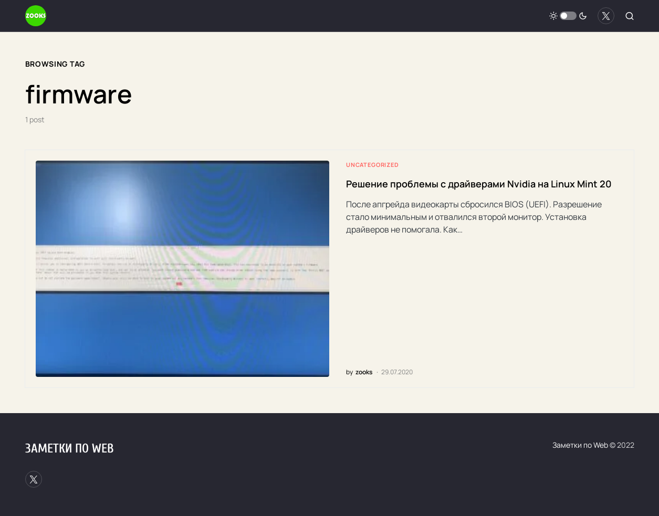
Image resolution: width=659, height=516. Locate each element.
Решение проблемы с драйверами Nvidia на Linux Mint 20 (479, 183)
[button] (568, 15)
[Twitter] (606, 15)
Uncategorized (372, 165)
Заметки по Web (69, 448)
